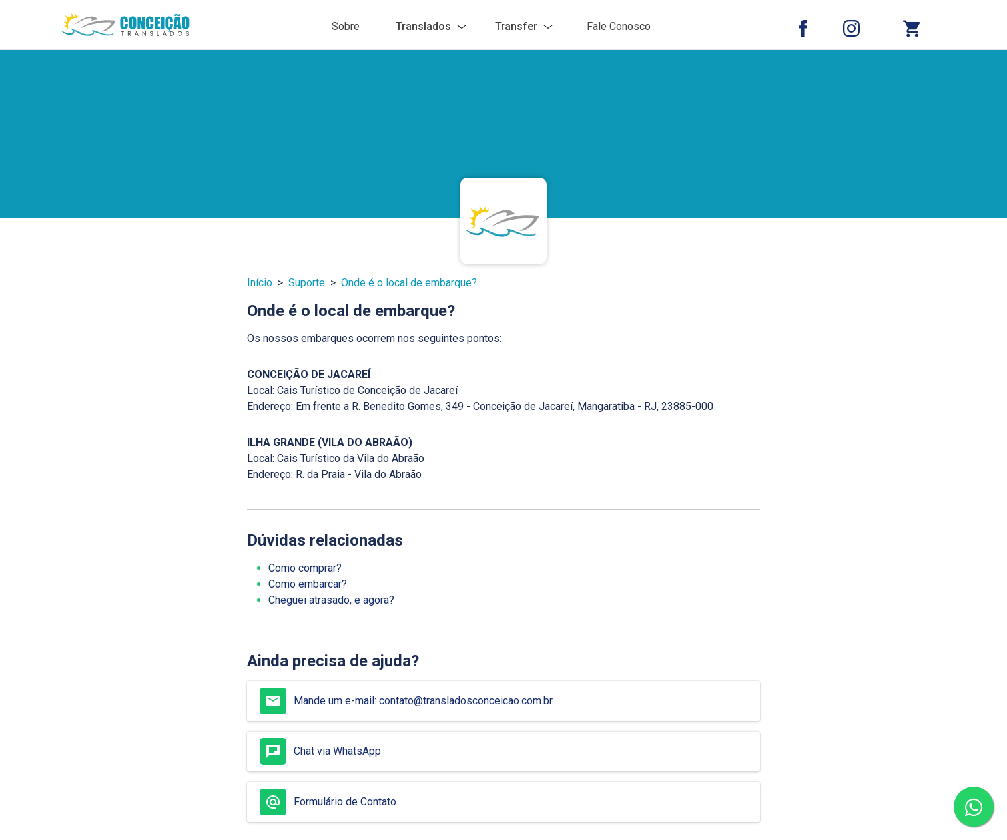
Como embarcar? (307, 584)
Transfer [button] (516, 26)
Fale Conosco (619, 26)
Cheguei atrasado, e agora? (331, 600)
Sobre (346, 26)
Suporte (306, 282)
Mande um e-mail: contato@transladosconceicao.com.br (406, 701)
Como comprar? (305, 568)
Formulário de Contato (328, 802)
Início (259, 282)
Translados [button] (423, 26)
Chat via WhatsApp (320, 751)
